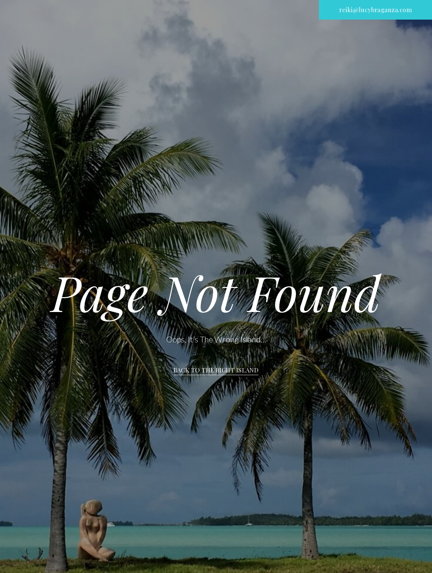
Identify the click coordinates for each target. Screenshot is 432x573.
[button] (375, 10)
